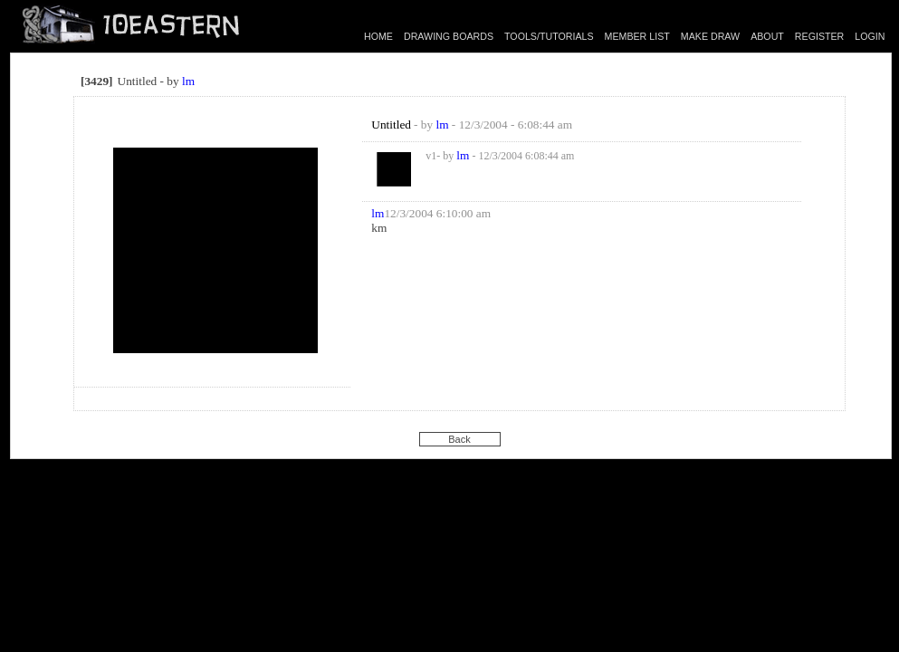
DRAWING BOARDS (448, 36)
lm (188, 81)
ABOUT (767, 36)
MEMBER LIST (637, 36)
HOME (378, 36)
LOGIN (870, 36)
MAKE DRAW (710, 36)
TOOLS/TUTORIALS (549, 36)
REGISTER (819, 36)
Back (459, 439)
